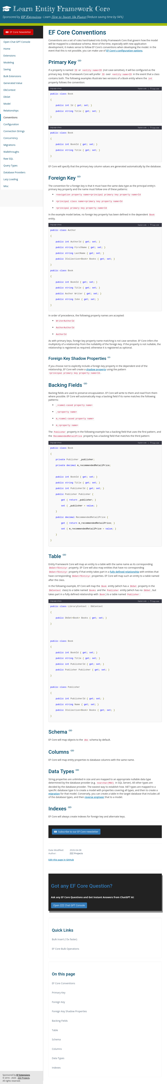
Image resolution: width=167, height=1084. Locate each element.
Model (7, 103)
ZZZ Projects (24, 1077)
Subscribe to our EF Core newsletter (76, 831)
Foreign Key (58, 1002)
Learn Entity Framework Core (61, 8)
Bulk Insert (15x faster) (64, 939)
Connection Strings (14, 131)
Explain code (142, 88)
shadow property (96, 369)
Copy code (154, 88)
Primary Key (58, 992)
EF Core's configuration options (124, 50)
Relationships (10, 110)
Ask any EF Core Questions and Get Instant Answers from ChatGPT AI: (92, 897)
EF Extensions (31, 17)
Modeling (8, 62)
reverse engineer (94, 797)
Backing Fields (60, 1020)
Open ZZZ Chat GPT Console (69, 905)
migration (54, 793)
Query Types (10, 165)
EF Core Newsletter (18, 32)
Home (6, 48)
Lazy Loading (10, 179)
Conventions (10, 117)
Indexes (56, 1067)
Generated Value (12, 83)
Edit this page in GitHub (61, 859)
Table (55, 1030)
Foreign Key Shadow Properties (69, 1011)
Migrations (9, 145)
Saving (7, 69)
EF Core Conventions (63, 983)
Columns (57, 1049)
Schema (56, 1039)
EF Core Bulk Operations (65, 948)
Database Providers (14, 172)
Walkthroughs (11, 151)
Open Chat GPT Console (16, 41)
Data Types (58, 1058)
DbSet (6, 96)
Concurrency (10, 138)
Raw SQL (8, 158)
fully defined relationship (124, 571)
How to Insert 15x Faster (68, 17)
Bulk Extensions (12, 76)
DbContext (9, 90)
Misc (6, 186)
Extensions (9, 55)
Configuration (11, 124)
